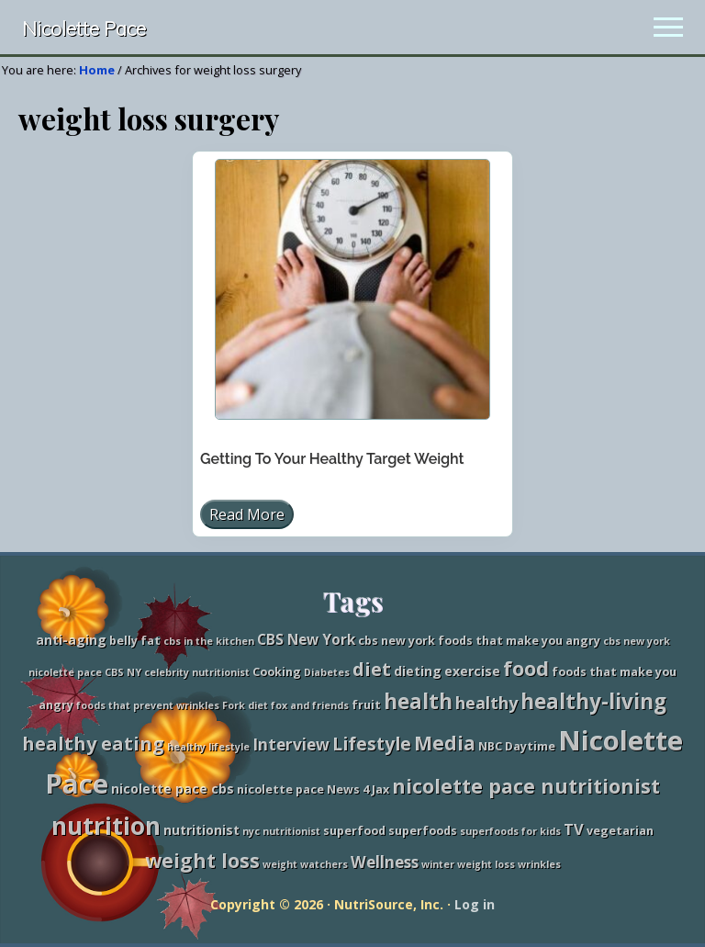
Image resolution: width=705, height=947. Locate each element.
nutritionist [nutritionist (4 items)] (201, 830)
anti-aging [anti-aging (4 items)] (71, 639)
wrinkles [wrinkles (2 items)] (539, 864)
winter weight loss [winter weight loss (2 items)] (468, 864)
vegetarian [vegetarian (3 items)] (620, 831)
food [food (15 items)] (526, 668)
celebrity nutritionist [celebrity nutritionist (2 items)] (197, 672)
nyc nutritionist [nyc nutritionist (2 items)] (281, 831)
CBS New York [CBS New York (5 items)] (306, 639)
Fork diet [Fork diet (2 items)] (245, 705)
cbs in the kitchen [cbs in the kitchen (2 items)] (208, 641)
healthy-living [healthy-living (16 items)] (593, 701)
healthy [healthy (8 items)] (486, 703)
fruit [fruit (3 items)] (366, 705)
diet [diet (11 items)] (371, 669)
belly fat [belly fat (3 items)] (135, 640)
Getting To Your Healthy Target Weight (332, 459)
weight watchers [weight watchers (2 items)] (305, 864)
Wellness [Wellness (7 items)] (385, 862)
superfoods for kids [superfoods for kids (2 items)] (510, 831)
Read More (247, 516)
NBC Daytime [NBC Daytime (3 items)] (516, 746)
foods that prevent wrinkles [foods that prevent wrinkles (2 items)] (147, 705)
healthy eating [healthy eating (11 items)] (93, 743)
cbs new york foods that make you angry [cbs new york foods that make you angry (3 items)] (479, 640)
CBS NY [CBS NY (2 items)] (123, 672)
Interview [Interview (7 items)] (291, 744)
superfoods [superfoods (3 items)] (422, 831)
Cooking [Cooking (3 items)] (276, 672)
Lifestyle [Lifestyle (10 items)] (371, 743)
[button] (668, 27)
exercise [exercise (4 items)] (472, 671)
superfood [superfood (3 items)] (354, 831)
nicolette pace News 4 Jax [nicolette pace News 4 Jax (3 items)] (313, 789)
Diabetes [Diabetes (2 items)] (327, 672)
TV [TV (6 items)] (574, 829)
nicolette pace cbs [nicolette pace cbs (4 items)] (172, 788)
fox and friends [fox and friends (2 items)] (310, 705)
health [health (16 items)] (418, 701)
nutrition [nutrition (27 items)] (106, 825)
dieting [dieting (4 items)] (418, 671)
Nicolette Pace (84, 28)
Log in (474, 904)
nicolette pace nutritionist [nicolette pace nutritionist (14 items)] (526, 785)
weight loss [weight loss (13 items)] (202, 860)
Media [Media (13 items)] (445, 742)
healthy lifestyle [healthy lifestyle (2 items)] (208, 746)
